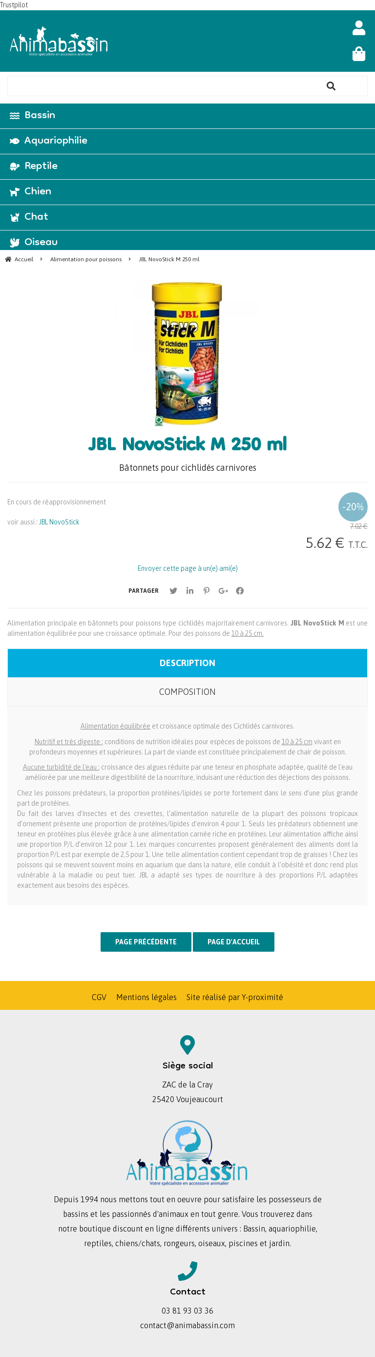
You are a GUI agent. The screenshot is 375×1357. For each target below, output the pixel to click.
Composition (187, 692)
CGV (99, 997)
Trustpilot (14, 5)
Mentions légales (146, 997)
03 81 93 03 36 (187, 1310)
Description (187, 663)
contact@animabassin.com (187, 1325)
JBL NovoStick (59, 522)
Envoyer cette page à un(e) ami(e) (188, 568)
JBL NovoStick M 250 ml (187, 447)
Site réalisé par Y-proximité (235, 997)
